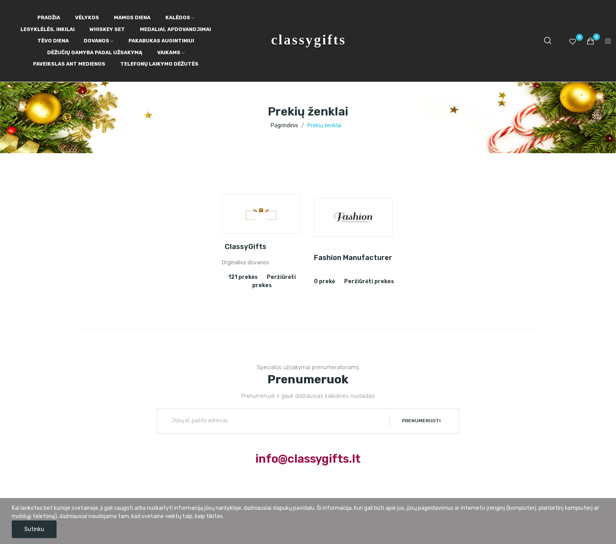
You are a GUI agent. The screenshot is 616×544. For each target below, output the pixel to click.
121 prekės (243, 277)
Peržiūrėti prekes (369, 281)
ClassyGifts (245, 246)
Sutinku (34, 529)
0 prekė (324, 281)
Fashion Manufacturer (353, 257)
